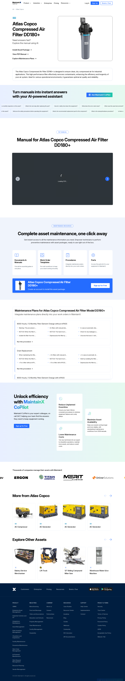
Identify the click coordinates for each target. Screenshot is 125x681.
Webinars (66, 625)
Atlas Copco (20, 9)
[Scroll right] (110, 495)
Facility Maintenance (18, 641)
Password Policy (103, 621)
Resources (60, 589)
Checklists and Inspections (17, 637)
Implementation (85, 610)
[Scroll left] (105, 495)
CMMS (14, 606)
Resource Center (69, 610)
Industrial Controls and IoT (19, 616)
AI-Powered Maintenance (16, 655)
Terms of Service (103, 614)
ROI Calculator (68, 633)
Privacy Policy (102, 618)
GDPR (99, 629)
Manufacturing (34, 606)
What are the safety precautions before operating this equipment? (29, 111)
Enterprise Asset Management (17, 611)
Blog (65, 618)
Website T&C (101, 637)
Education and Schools (36, 618)
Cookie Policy (102, 625)
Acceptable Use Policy (104, 633)
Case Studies (68, 606)
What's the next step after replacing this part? (39, 106)
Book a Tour (106, 3)
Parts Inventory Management (17, 631)
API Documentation (69, 637)
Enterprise (48, 3)
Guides (66, 621)
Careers (49, 610)
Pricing (56, 3)
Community (67, 629)
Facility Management (36, 629)
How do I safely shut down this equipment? (67, 106)
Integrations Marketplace (16, 622)
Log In (87, 3)
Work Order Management (16, 650)
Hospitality (33, 633)
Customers (25, 589)
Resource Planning (18, 665)
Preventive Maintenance (19, 645)
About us (49, 606)
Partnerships (50, 614)
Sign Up (95, 3)
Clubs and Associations (37, 614)
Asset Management (18, 626)
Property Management (36, 621)
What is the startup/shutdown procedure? (101, 111)
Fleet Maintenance (35, 625)
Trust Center (101, 610)
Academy (66, 614)
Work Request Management (16, 661)
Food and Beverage (35, 610)
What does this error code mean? (92, 106)
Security (100, 606)
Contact (83, 614)
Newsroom (50, 618)
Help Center (84, 606)
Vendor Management (18, 669)
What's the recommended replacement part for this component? (68, 111)
